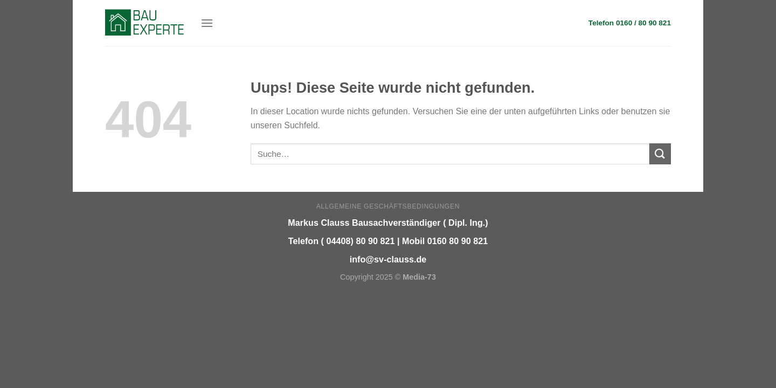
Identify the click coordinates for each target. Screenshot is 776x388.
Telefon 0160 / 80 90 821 (629, 23)
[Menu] (206, 23)
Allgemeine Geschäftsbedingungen (388, 206)
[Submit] (660, 153)
